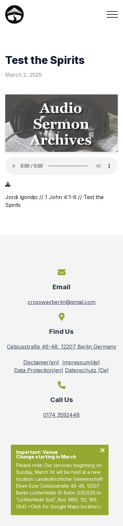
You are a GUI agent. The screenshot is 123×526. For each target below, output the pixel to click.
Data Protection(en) (38, 370)
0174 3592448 (61, 415)
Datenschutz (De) (87, 370)
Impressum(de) (81, 362)
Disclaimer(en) (41, 362)
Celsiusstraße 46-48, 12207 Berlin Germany (61, 346)
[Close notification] (102, 451)
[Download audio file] (7, 184)
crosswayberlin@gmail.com (61, 302)
